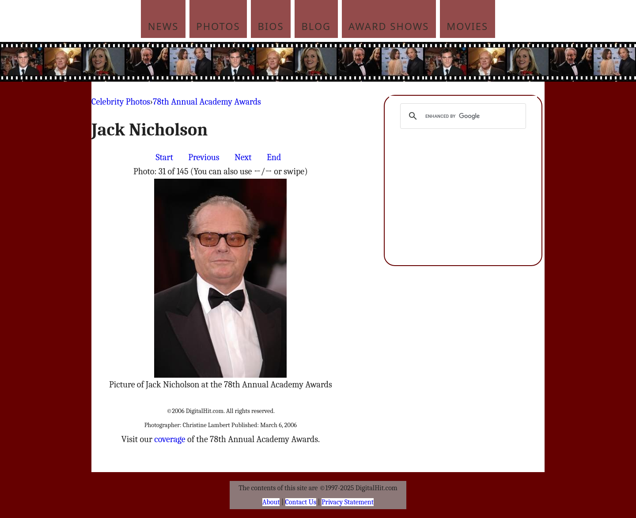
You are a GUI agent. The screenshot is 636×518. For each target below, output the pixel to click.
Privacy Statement (348, 502)
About (271, 502)
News (163, 26)
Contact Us (300, 502)
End (274, 157)
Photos (218, 26)
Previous (203, 157)
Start (164, 157)
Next (243, 157)
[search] (461, 116)
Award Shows (388, 26)
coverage (169, 439)
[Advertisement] (377, 62)
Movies (467, 26)
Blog (316, 26)
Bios (271, 26)
